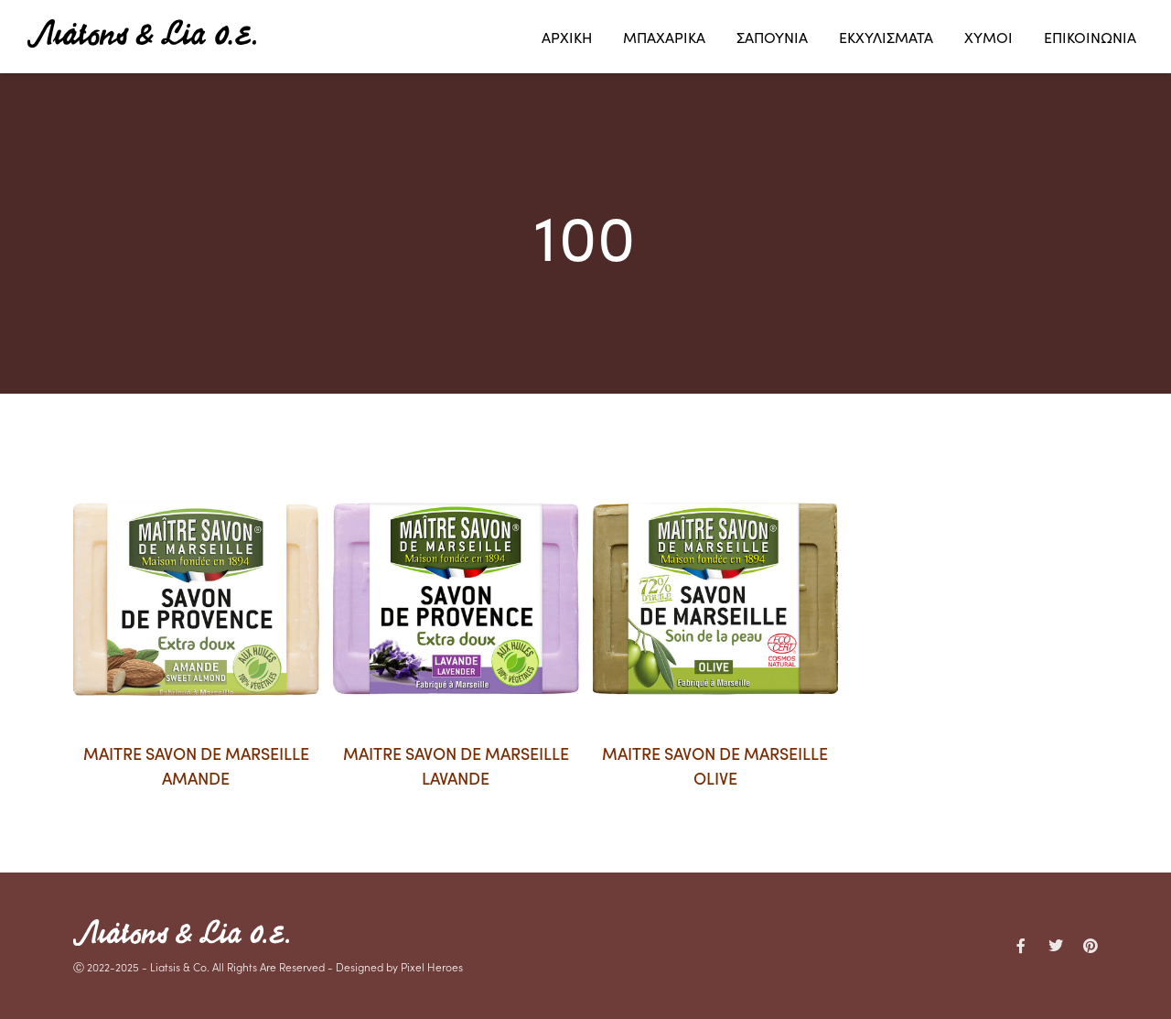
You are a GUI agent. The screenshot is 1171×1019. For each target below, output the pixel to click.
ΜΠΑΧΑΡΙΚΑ (664, 37)
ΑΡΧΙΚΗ (567, 37)
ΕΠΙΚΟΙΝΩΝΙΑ (1090, 37)
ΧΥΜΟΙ (988, 37)
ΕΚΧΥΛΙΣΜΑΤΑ (886, 37)
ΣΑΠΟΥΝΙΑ (772, 37)
